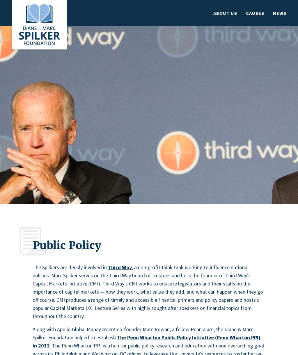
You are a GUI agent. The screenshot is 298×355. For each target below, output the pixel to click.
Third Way (120, 268)
